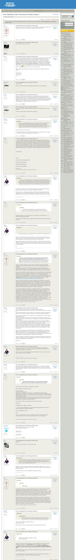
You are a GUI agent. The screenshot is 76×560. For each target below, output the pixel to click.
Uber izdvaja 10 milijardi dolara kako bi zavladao (67, 84)
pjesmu (49, 65)
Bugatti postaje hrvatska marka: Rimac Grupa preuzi (68, 71)
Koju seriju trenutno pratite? (68, 94)
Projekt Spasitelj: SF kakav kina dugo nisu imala (68, 69)
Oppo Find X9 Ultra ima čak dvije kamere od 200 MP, (68, 159)
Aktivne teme (64, 30)
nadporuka (56, 91)
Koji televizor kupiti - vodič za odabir (68, 58)
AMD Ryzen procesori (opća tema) (68, 126)
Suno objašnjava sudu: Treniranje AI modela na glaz (27, 25)
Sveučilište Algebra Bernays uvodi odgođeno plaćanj (68, 142)
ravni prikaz (48, 19)
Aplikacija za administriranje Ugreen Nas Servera (68, 55)
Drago (5, 176)
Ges (5, 25)
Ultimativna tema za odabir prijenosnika (68, 113)
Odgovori (55, 27)
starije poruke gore (55, 19)
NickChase (6, 82)
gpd (5, 440)
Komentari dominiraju (67, 88)
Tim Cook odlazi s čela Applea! (67, 109)
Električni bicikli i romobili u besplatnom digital (68, 39)
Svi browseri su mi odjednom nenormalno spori (68, 146)
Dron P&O (65, 107)
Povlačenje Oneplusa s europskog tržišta (67, 152)
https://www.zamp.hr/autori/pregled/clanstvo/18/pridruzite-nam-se (30, 278)
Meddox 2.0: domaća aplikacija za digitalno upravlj (67, 78)
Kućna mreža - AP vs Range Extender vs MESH (68, 80)
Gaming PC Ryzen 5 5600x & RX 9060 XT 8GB (68, 49)
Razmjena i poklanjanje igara (67, 93)
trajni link (56, 39)
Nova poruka (55, 14)
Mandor (5, 119)
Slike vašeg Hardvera (67, 101)
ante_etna (6, 425)
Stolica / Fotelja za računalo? (66, 75)
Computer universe (66, 32)
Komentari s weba (15, 10)
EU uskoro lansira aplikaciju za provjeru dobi (68, 134)
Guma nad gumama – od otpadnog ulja (68, 73)
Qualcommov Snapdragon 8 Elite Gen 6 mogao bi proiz (68, 170)
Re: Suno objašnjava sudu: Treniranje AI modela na (26, 82)
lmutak (5, 42)
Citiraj (55, 28)
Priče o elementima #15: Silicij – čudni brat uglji (67, 138)
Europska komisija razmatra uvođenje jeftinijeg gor (68, 64)
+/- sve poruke (41, 19)
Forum (8, 10)
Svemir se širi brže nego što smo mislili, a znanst (68, 100)
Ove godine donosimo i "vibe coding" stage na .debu (67, 67)
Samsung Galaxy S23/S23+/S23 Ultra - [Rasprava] (67, 120)
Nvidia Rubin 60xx (66, 53)
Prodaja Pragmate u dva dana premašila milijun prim (68, 111)
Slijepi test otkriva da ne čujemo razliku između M (67, 47)
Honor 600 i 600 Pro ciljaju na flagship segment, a (68, 144)
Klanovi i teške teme (67, 157)
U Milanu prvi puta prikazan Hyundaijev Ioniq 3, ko (68, 43)
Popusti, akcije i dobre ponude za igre (67, 154)
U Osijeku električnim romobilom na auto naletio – (68, 96)
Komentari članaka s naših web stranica (28, 10)
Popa (5, 56)
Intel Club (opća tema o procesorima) (67, 148)
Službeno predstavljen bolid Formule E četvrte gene (68, 172)
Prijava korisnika (65, 20)
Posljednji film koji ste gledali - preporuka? (67, 168)
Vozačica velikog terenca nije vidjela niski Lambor (67, 45)
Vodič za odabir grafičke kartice (67, 103)
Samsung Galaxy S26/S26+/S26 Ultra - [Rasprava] (67, 116)
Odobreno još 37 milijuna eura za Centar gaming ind (68, 105)
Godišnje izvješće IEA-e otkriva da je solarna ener (68, 98)
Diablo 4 (64, 89)
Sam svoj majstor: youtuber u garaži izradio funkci (68, 91)
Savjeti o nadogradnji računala (67, 41)
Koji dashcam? (66, 87)
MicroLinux (65, 106)
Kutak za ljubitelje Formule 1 (68, 62)
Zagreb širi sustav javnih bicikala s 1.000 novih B (67, 156)
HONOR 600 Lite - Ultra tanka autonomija (67, 132)
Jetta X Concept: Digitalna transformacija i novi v (68, 162)
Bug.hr (4, 10)
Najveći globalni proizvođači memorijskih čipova (68, 60)
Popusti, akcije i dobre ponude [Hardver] (67, 128)
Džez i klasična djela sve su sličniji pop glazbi (68, 82)
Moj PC (5, 53)
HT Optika (65, 160)
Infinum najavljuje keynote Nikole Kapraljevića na (68, 140)
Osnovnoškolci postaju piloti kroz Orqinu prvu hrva (68, 122)
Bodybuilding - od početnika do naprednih (68, 124)
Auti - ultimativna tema (67, 56)
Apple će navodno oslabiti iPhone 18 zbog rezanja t (68, 164)
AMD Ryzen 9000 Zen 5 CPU (67, 136)
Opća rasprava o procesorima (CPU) (66, 34)
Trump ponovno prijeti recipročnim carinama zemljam (67, 36)
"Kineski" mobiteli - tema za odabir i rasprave (68, 166)
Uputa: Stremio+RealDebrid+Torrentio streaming (68, 51)
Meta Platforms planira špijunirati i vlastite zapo (67, 150)
